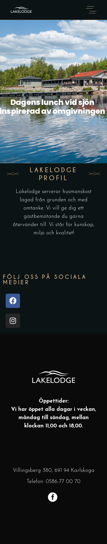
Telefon (35, 481)
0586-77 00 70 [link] (63, 481)
